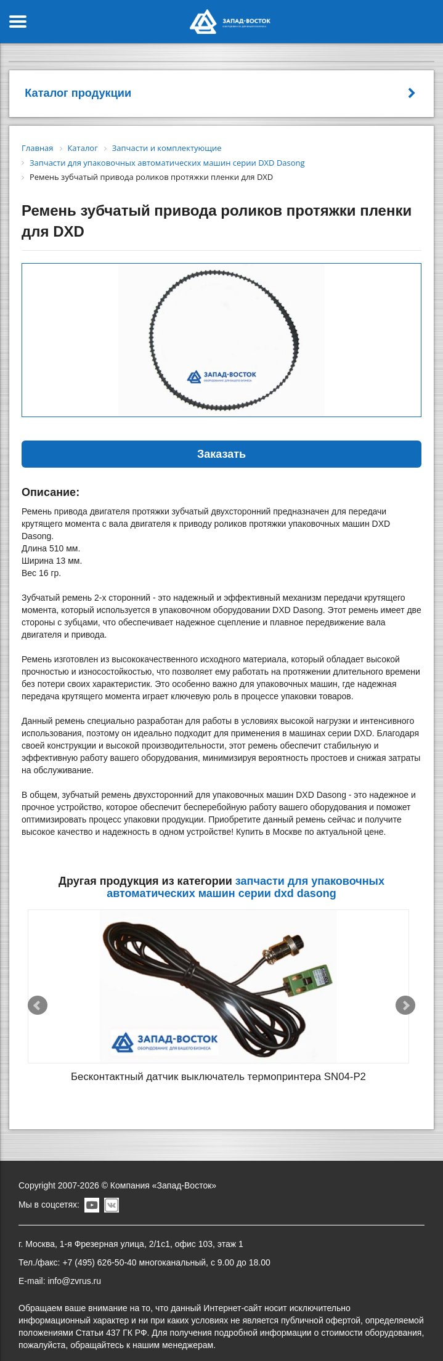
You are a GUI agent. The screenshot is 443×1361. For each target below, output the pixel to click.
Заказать (221, 454)
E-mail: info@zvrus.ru (59, 1266)
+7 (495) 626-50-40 (99, 1248)
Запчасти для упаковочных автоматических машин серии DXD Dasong (245, 887)
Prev (37, 998)
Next (405, 998)
